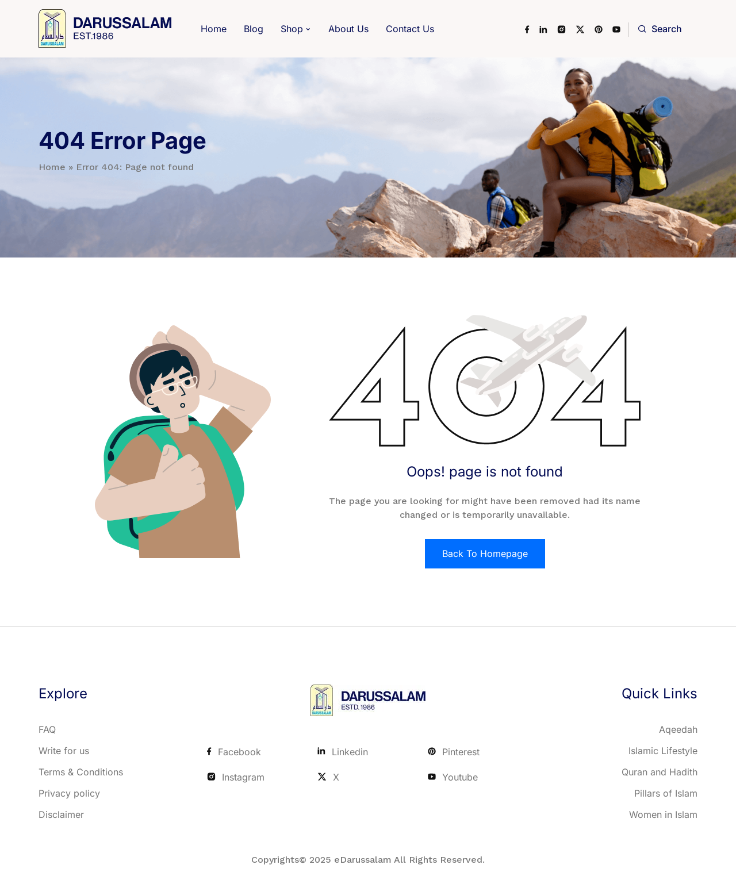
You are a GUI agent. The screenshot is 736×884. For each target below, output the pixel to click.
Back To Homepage (485, 553)
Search (660, 28)
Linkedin (342, 752)
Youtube (453, 777)
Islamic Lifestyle (662, 750)
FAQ (47, 729)
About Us (348, 28)
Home (214, 28)
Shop (292, 28)
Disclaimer (61, 814)
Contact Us (410, 28)
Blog (253, 28)
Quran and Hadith (659, 772)
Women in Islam (663, 814)
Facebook (234, 752)
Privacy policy (69, 793)
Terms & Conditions (81, 772)
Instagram (235, 777)
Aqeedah (678, 729)
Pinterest (454, 752)
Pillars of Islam (665, 793)
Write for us (64, 750)
